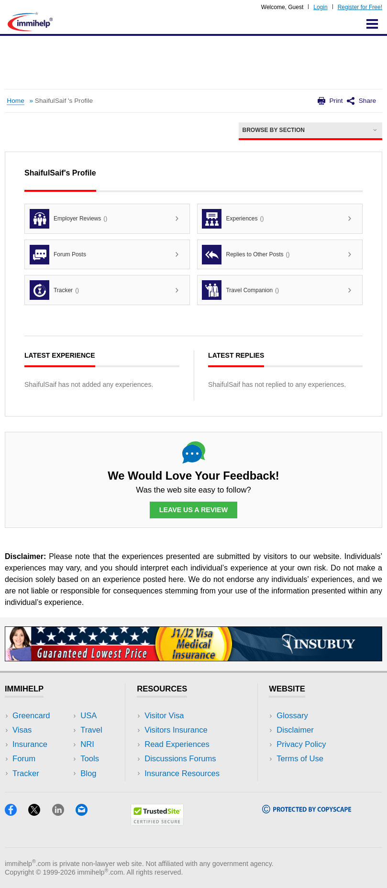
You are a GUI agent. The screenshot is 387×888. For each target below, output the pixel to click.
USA (88, 715)
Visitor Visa (164, 715)
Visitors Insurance (176, 730)
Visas (22, 730)
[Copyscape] (306, 810)
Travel (91, 730)
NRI (87, 744)
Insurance (29, 744)
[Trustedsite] (157, 823)
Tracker (54, 290)
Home (15, 100)
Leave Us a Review (193, 510)
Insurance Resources (182, 773)
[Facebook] (16, 813)
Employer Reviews (68, 219)
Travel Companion (240, 290)
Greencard (31, 715)
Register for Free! (360, 7)
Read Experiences (177, 744)
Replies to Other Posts (245, 254)
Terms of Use (299, 758)
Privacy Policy (301, 744)
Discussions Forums (180, 758)
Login (320, 7)
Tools (89, 758)
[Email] (86, 813)
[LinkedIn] (64, 813)
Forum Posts (58, 254)
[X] (40, 813)
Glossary (292, 715)
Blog (88, 773)
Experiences (233, 219)
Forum (23, 758)
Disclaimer (295, 730)
